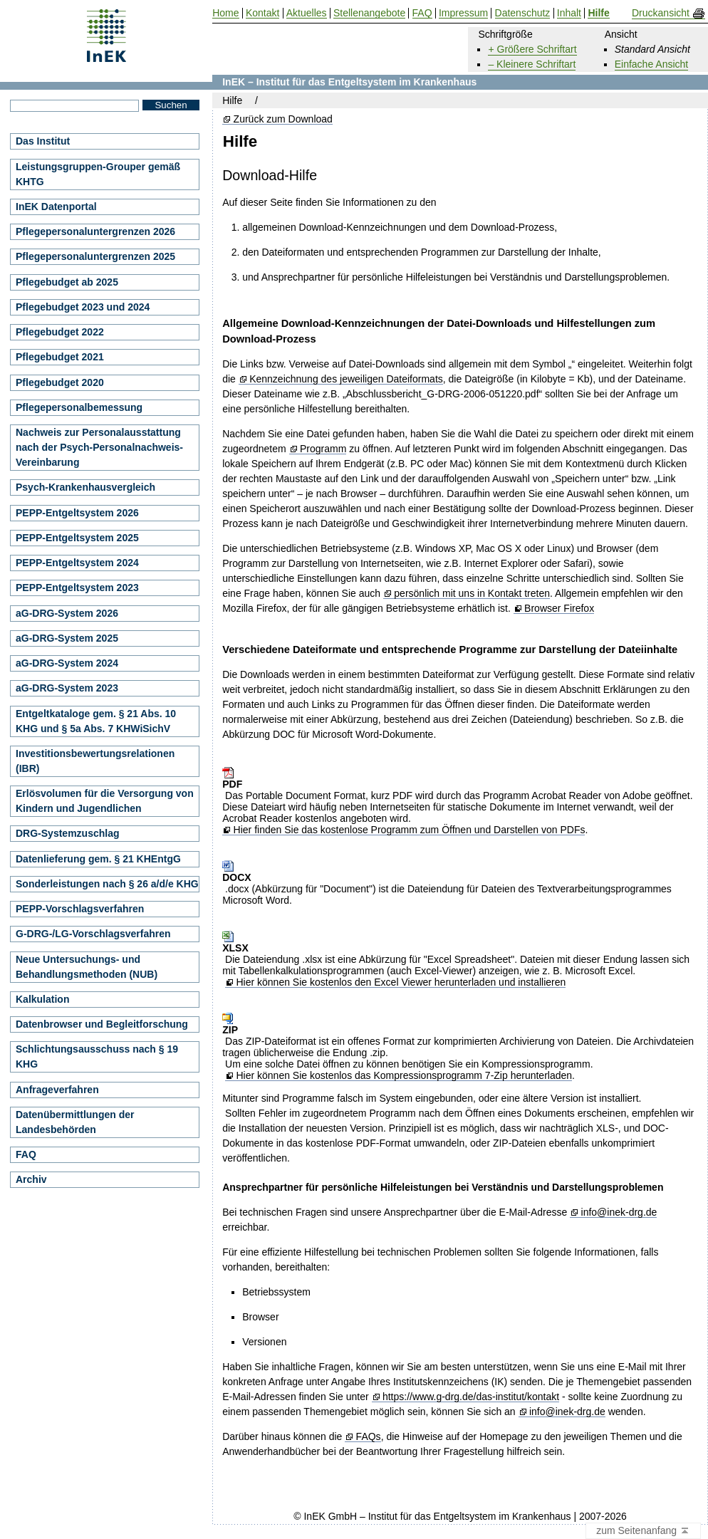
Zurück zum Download (283, 119)
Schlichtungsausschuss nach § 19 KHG (97, 1056)
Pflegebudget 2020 (60, 382)
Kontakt (262, 13)
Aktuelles (306, 13)
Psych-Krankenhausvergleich (85, 487)
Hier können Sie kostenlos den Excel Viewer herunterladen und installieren (401, 982)
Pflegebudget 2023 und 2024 (83, 307)
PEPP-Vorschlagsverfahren (80, 908)
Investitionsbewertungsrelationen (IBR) (95, 761)
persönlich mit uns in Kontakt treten (472, 593)
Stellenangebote (369, 13)
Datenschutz (523, 13)
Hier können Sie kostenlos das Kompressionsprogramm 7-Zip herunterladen (404, 1075)
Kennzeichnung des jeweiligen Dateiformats (346, 379)
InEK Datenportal (56, 206)
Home (225, 13)
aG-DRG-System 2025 (67, 638)
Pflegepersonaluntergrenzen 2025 (95, 256)
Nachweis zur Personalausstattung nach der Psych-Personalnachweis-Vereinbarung (99, 447)
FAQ (26, 1154)
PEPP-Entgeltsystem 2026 (77, 512)
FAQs (368, 1436)
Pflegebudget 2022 (60, 332)
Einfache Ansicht (652, 64)
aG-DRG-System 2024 (67, 663)
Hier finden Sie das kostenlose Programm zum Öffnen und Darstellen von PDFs (409, 830)
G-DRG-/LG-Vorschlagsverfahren (93, 933)
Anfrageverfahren (57, 1089)
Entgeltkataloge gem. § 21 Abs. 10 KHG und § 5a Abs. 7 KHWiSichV (96, 721)
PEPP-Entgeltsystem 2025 (77, 537)
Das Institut (43, 141)
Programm (323, 449)
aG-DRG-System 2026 (67, 613)
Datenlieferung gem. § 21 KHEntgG (98, 859)
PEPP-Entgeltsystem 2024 (77, 562)
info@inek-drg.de (619, 1212)
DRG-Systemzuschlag (67, 833)
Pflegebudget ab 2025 (67, 282)
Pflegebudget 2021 (60, 356)
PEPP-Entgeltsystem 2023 (77, 587)
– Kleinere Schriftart (532, 64)
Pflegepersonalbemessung (79, 407)
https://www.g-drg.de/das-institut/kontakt (470, 1397)
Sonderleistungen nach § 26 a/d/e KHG (107, 884)
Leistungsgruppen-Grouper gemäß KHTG (98, 174)
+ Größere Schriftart (532, 49)
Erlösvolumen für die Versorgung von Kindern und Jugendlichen (105, 801)
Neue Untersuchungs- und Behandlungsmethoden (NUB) (86, 967)
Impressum (463, 13)
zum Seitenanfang (643, 1531)
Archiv (31, 1179)
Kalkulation (42, 999)
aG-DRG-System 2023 (67, 688)
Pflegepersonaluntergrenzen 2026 (95, 231)
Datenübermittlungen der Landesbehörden (75, 1122)
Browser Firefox (559, 608)
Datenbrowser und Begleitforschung (102, 1024)
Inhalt (569, 13)
